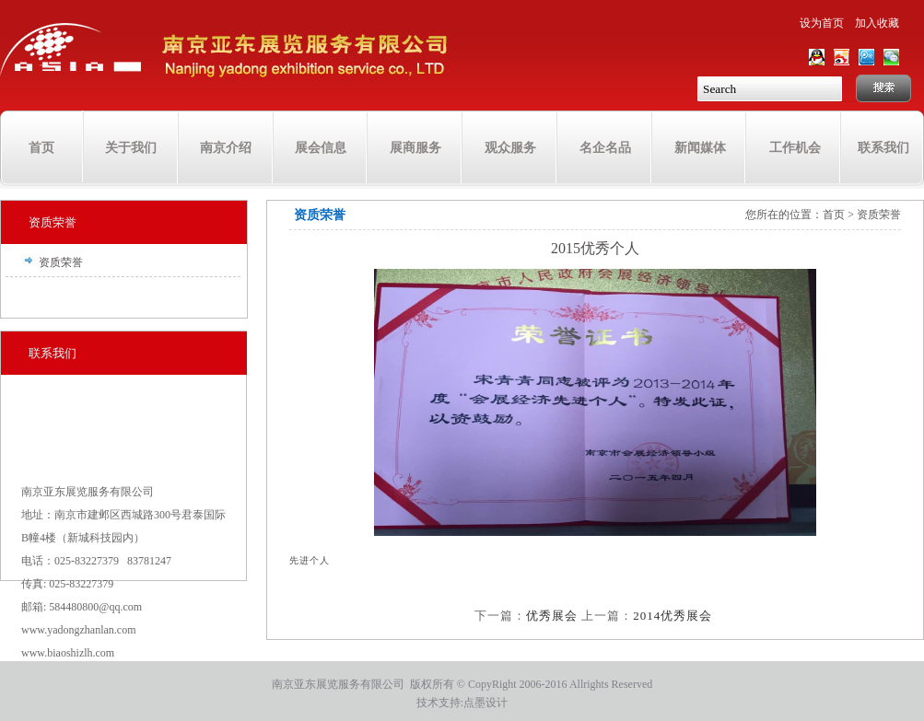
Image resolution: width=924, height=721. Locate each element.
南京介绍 (225, 148)
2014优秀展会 (672, 615)
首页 (41, 148)
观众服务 (510, 148)
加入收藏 (877, 23)
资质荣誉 (52, 222)
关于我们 (131, 148)
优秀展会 (552, 615)
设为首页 (822, 23)
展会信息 (320, 148)
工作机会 (795, 148)
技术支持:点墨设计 (462, 702)
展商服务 (415, 148)
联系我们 (883, 148)
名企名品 (605, 148)
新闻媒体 (700, 148)
